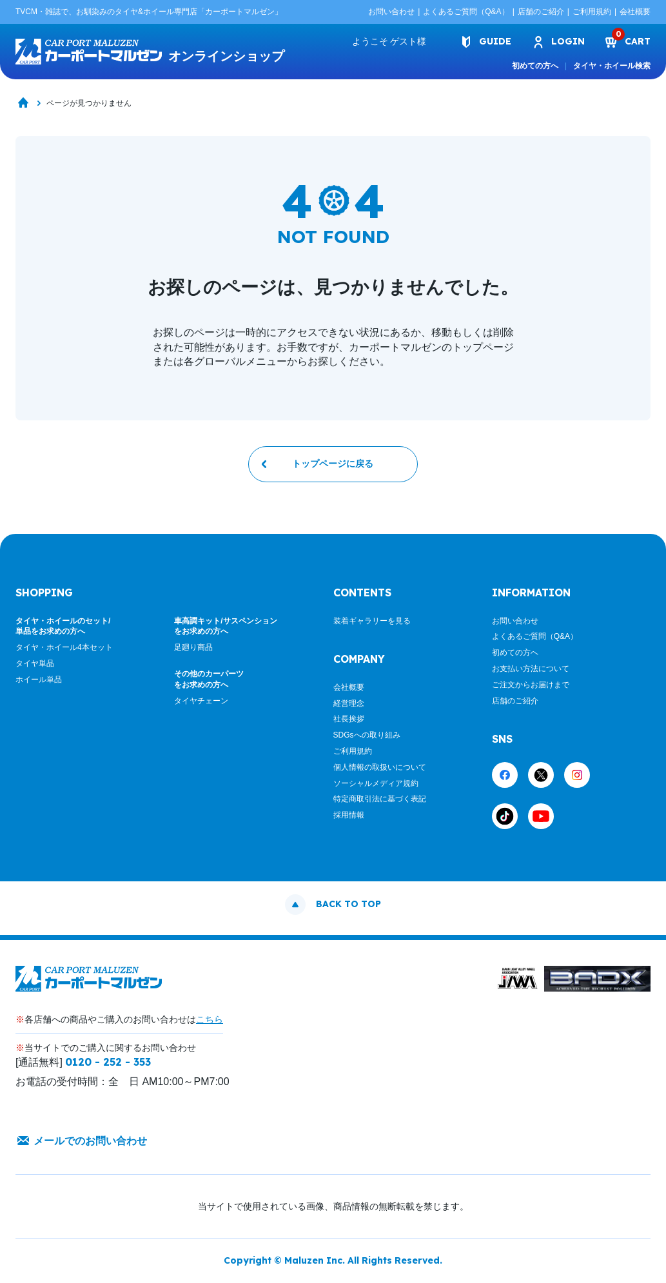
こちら (209, 1019)
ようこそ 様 (388, 41)
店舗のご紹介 (541, 11)
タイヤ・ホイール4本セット (64, 647)
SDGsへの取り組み (366, 734)
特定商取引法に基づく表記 (379, 799)
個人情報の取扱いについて (379, 767)
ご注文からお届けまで (530, 684)
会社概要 (635, 11)
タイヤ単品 (34, 663)
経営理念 (348, 703)
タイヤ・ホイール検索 (612, 65)
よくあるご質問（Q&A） (466, 11)
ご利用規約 (592, 11)
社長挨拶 (348, 719)
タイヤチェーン (201, 700)
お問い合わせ (391, 11)
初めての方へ (535, 65)
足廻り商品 (193, 647)
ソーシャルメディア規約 (375, 783)
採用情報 (348, 814)
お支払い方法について (530, 668)
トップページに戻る (333, 464)
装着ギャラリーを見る (372, 620)
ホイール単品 (38, 679)
